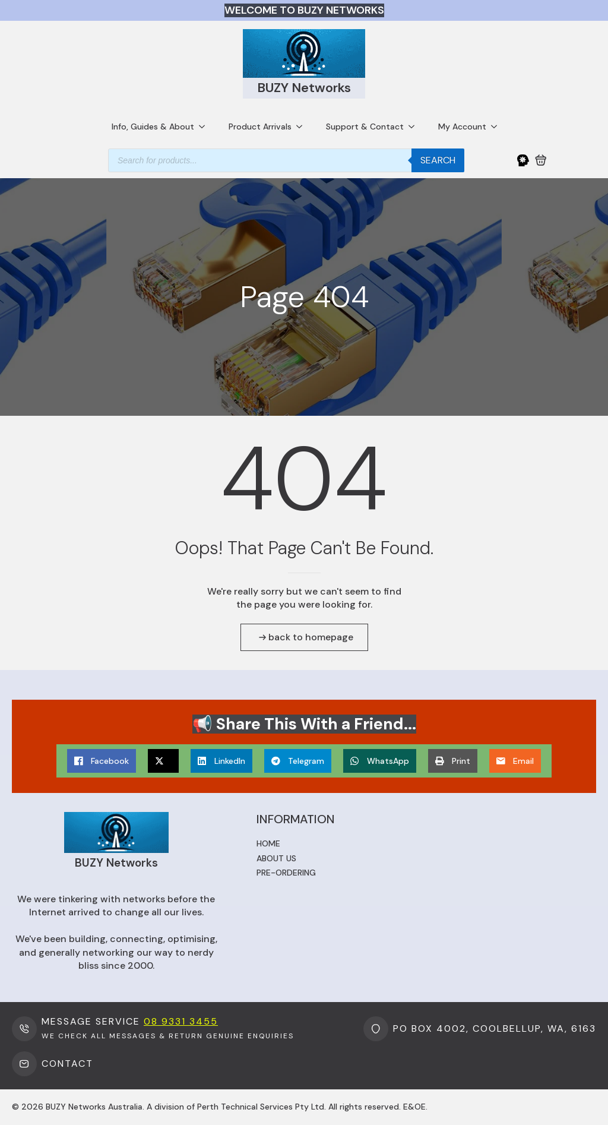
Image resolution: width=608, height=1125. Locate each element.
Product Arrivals (260, 126)
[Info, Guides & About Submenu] (205, 126)
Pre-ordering (286, 872)
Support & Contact (365, 126)
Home (268, 843)
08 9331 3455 (181, 1021)
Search (437, 160)
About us (276, 858)
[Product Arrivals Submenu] (303, 126)
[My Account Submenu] (497, 126)
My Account (462, 126)
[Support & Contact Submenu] (415, 126)
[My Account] (523, 160)
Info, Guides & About (153, 126)
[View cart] (541, 160)
